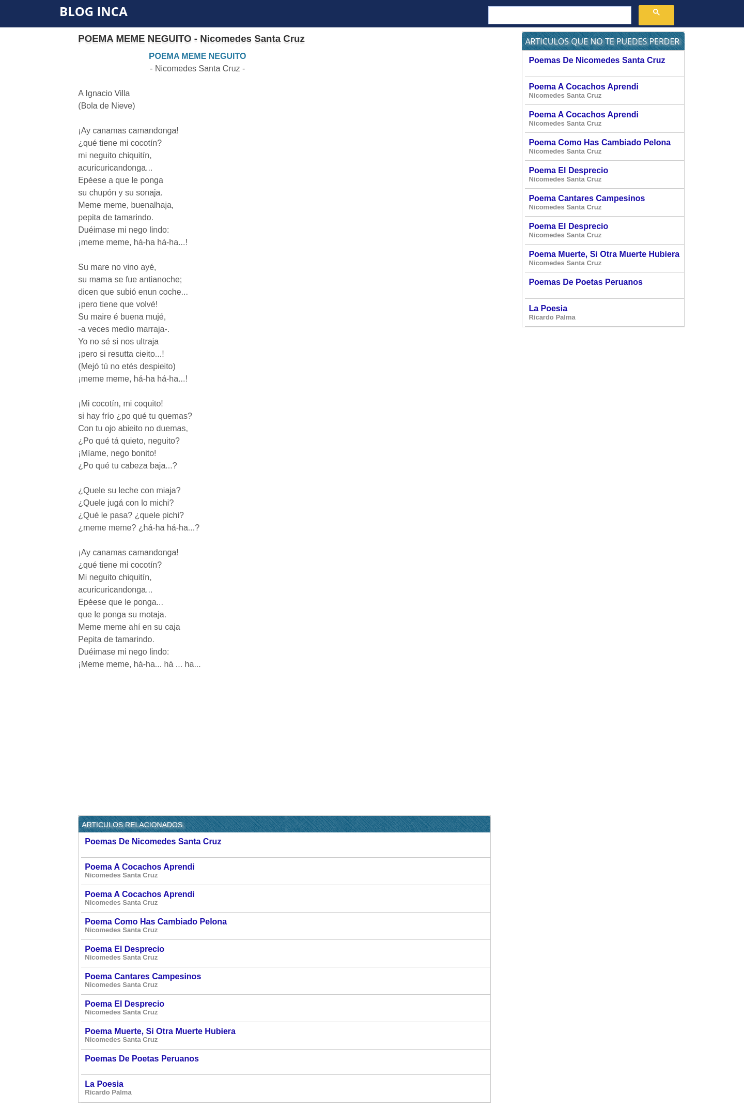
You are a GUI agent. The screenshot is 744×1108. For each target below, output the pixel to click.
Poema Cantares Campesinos (287, 980)
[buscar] (558, 15)
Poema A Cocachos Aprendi (287, 870)
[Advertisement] (404, 122)
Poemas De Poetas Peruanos (287, 1061)
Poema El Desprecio (287, 953)
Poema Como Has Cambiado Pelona (287, 925)
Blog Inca (93, 11)
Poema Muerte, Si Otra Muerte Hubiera (287, 1035)
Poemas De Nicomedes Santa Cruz (287, 844)
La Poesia (287, 1088)
